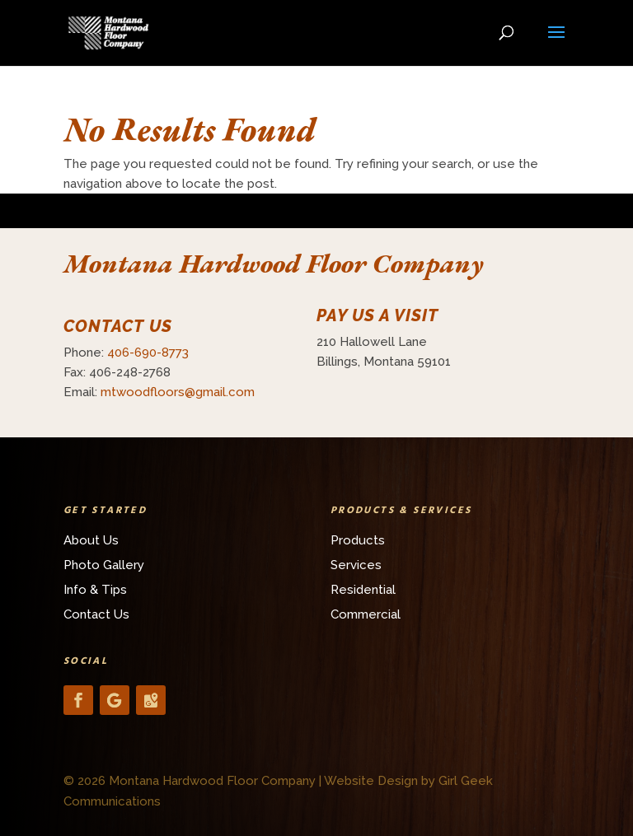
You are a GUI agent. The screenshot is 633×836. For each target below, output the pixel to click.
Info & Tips (95, 589)
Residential (363, 589)
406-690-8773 (148, 352)
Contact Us (96, 614)
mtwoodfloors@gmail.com (178, 392)
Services (356, 565)
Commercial (366, 614)
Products (358, 540)
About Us (91, 540)
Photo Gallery (103, 565)
